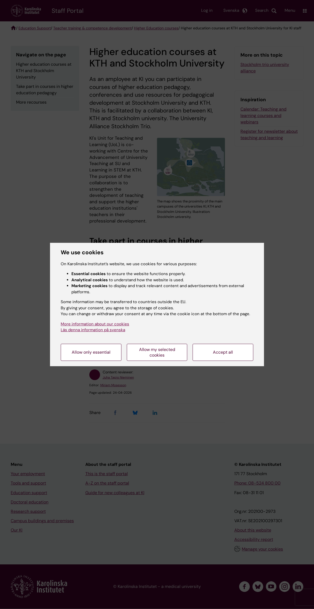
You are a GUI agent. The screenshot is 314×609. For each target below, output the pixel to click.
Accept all (223, 352)
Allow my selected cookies (157, 352)
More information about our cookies (95, 324)
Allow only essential (91, 352)
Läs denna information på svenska (93, 330)
